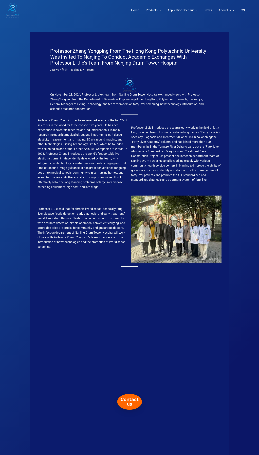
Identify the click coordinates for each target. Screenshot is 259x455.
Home (139, 10)
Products (156, 10)
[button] (129, 402)
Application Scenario (185, 10)
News (210, 10)
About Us (227, 10)
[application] (162, 10)
